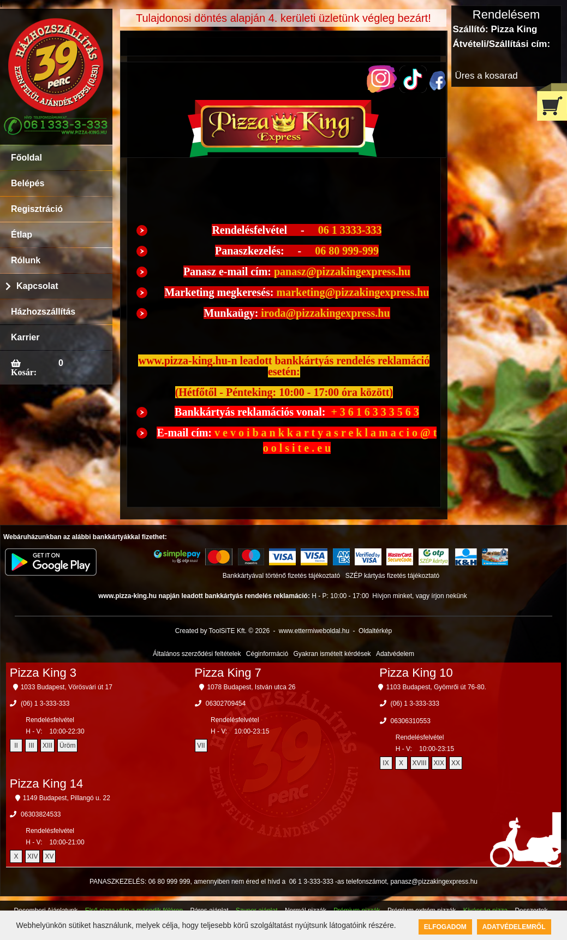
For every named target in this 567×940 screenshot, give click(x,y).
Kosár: (24, 372)
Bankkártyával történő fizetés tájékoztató (281, 576)
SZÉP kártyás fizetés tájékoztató (392, 576)
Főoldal (26, 157)
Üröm (67, 745)
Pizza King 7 (227, 672)
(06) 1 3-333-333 (45, 703)
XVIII (420, 763)
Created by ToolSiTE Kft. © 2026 (222, 631)
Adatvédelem (395, 654)
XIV (32, 856)
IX (386, 763)
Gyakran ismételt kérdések (332, 654)
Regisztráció (37, 209)
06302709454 (226, 703)
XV (49, 856)
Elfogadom (445, 927)
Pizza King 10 (416, 672)
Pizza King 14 (46, 783)
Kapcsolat (37, 286)
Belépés (27, 183)
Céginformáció (267, 654)
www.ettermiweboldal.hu (314, 631)
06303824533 (41, 814)
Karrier (25, 337)
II (16, 745)
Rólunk (25, 260)
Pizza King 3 (43, 672)
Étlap (21, 234)
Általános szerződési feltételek (197, 654)
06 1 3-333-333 (311, 881)
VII (201, 745)
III (31, 745)
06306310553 (411, 721)
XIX (439, 763)
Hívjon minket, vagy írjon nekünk (419, 596)
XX (455, 763)
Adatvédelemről (514, 927)
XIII (47, 745)
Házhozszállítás (43, 311)
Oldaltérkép (375, 631)
